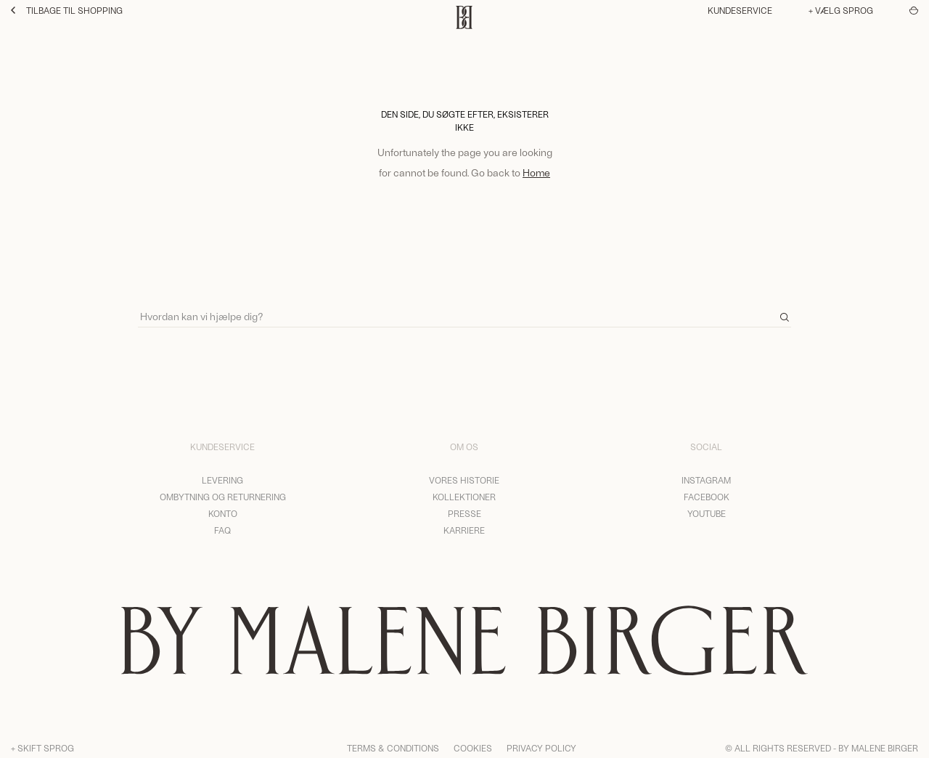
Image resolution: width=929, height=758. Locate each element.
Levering (222, 480)
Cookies (473, 748)
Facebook (706, 497)
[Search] (464, 309)
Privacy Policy (541, 748)
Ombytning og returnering (223, 497)
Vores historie (464, 480)
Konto (222, 513)
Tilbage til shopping (67, 10)
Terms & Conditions (393, 748)
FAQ (222, 530)
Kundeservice (740, 10)
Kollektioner (464, 497)
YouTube (706, 513)
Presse (464, 513)
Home (536, 172)
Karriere (464, 530)
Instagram (706, 480)
